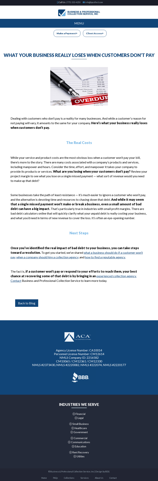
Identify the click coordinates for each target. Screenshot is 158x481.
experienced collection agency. (116, 276)
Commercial (79, 438)
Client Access (94, 33)
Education (79, 446)
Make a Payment (67, 33)
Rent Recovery (79, 452)
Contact (16, 280)
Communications (79, 442)
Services (84, 478)
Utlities (79, 456)
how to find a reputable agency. (105, 257)
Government (79, 432)
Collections (69, 478)
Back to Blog (26, 303)
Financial (79, 413)
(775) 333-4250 (73, 2)
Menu (79, 23)
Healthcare (79, 428)
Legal (79, 417)
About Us (99, 478)
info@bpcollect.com (94, 2)
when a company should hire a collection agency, (47, 257)
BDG (107, 471)
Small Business (79, 423)
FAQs (55, 478)
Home (44, 478)
